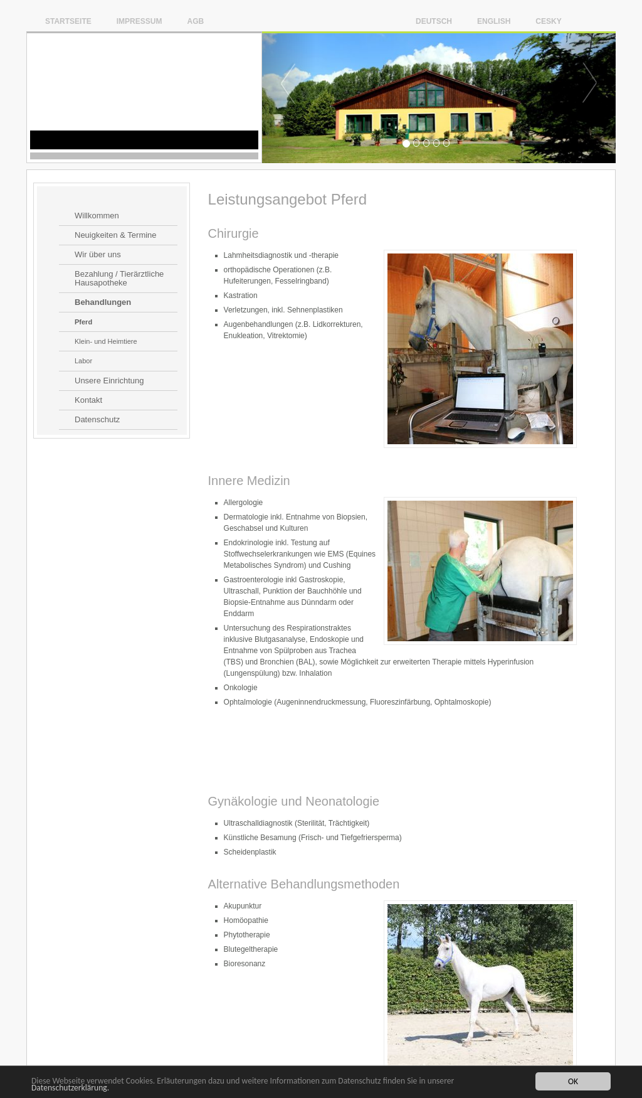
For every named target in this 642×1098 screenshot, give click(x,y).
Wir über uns (98, 254)
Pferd (83, 322)
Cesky (548, 21)
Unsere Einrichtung (109, 380)
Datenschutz (97, 419)
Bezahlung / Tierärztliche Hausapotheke (119, 278)
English (493, 21)
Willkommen (97, 215)
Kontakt (88, 400)
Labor (83, 361)
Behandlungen (103, 302)
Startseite (68, 21)
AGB (195, 21)
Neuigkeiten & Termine (116, 235)
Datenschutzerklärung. (70, 1088)
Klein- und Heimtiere (106, 341)
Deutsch (434, 21)
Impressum (139, 21)
